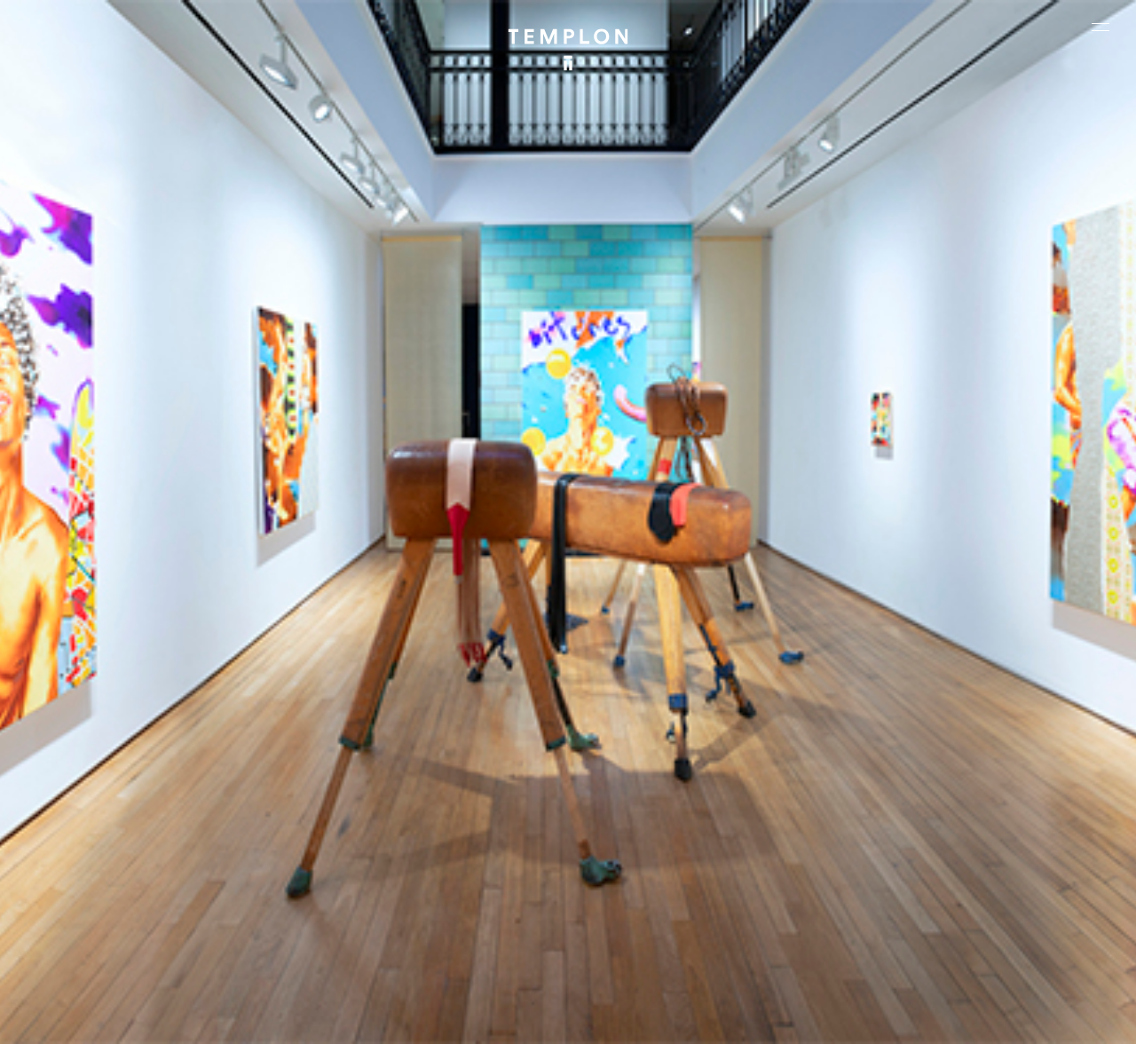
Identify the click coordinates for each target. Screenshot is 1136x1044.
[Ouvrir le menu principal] (1100, 26)
